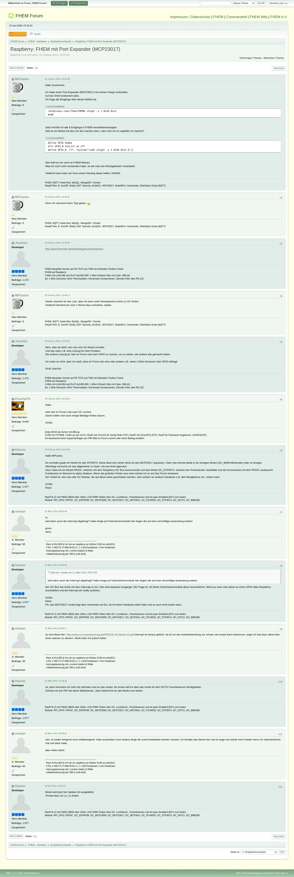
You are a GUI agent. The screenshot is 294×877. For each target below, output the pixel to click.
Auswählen (58, 106)
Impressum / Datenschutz (190, 17)
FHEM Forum (29, 15)
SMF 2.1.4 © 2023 (14, 873)
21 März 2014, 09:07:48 (56, 511)
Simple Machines (31, 873)
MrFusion (22, 79)
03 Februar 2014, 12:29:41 (57, 197)
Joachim (21, 242)
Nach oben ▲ (282, 873)
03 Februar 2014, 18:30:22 (57, 399)
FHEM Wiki (258, 17)
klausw (20, 449)
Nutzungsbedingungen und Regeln (258, 873)
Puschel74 (22, 398)
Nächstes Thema (274, 58)
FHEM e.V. (279, 17)
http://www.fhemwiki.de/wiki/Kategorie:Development (74, 249)
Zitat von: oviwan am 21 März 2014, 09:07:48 (73, 572)
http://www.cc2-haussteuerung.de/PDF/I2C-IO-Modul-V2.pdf (100, 634)
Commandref (236, 17)
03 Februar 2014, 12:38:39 (57, 243)
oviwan (20, 511)
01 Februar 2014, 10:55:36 (57, 79)
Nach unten (16, 68)
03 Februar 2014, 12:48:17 (57, 295)
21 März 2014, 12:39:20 (56, 681)
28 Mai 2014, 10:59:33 (55, 786)
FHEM (218, 17)
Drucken (278, 68)
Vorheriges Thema (250, 58)
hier (65, 795)
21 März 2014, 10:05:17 (56, 628)
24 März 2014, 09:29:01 (56, 733)
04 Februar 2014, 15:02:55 (57, 449)
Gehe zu (234, 852)
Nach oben (16, 836)
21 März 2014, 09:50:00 (56, 565)
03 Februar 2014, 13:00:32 (57, 341)
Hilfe (238, 873)
